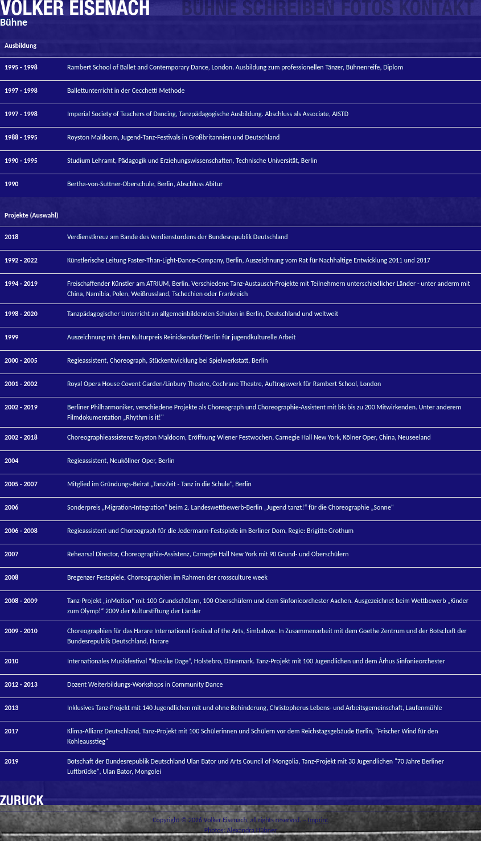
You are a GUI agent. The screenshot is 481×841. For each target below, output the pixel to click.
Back (22, 800)
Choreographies (209, 8)
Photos (367, 8)
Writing (289, 8)
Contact (437, 8)
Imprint (318, 820)
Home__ (74, 8)
